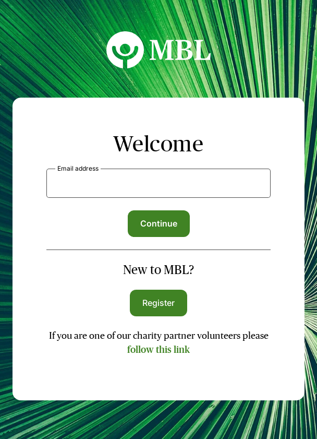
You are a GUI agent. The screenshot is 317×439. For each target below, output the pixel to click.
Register (158, 303)
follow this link (158, 350)
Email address (78, 168)
